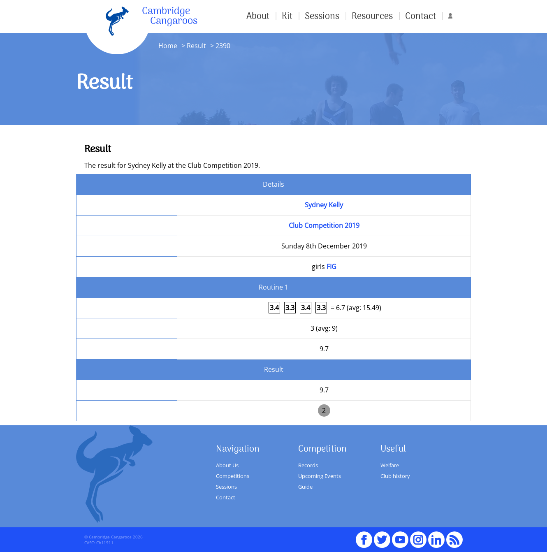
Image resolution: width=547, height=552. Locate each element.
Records (308, 465)
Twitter (382, 535)
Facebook (364, 535)
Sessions (322, 16)
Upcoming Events (319, 476)
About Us (227, 465)
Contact (420, 16)
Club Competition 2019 (324, 225)
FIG (331, 266)
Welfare (389, 465)
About (257, 16)
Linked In (436, 539)
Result (196, 45)
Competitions (232, 476)
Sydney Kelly (324, 204)
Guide (305, 486)
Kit (287, 16)
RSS (454, 535)
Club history (395, 476)
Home (167, 45)
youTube (400, 535)
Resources (372, 16)
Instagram (418, 535)
